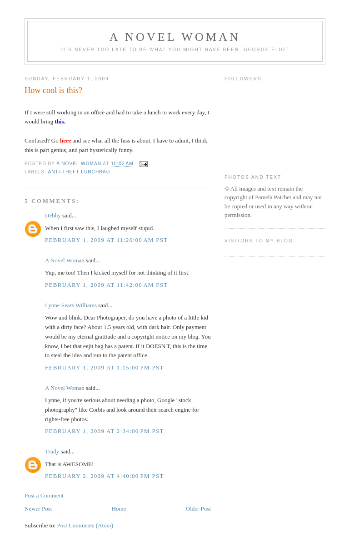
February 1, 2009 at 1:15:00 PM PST (104, 367)
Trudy (52, 451)
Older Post (198, 508)
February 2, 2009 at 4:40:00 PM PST (104, 475)
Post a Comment (44, 495)
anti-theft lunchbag (79, 171)
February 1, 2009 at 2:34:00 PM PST (104, 431)
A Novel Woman (175, 37)
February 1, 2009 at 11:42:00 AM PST (106, 284)
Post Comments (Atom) (85, 525)
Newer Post (38, 508)
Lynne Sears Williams (71, 305)
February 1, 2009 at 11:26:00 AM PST (106, 239)
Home (119, 508)
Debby (53, 215)
